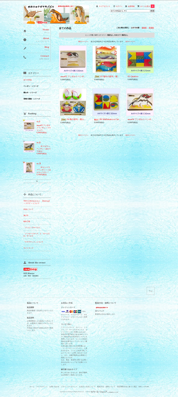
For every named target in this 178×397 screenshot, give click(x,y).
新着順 (151, 28)
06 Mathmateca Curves (108, 119)
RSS (140, 387)
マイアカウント (104, 6)
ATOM (146, 387)
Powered (101, 391)
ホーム (31, 387)
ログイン (119, 6)
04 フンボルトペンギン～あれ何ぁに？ (147, 119)
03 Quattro (133, 76)
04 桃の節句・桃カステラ (75, 119)
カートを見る (147, 6)
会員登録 (131, 6)
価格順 (144, 28)
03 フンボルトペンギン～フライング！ (80, 76)
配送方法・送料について (106, 387)
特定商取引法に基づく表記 (127, 387)
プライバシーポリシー (69, 387)
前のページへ (83, 41)
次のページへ (130, 41)
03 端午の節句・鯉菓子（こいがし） (114, 76)
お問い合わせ (54, 387)
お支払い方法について (87, 387)
